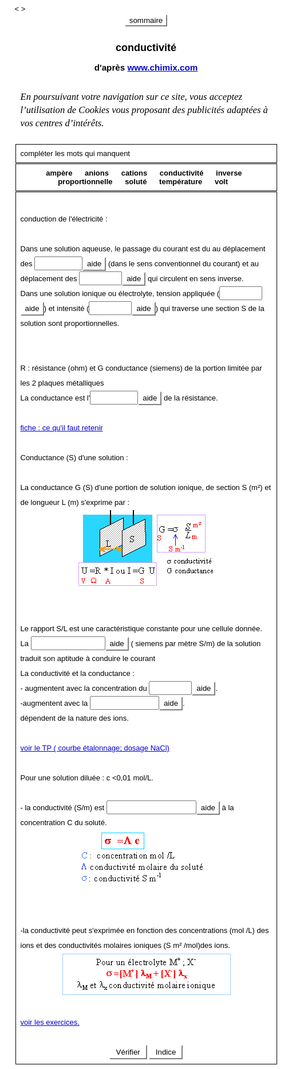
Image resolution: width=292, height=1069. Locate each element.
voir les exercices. (50, 1022)
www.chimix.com (162, 67)
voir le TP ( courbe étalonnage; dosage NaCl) (95, 748)
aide (94, 263)
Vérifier (128, 1052)
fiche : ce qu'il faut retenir (62, 427)
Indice (165, 1052)
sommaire (146, 20)
